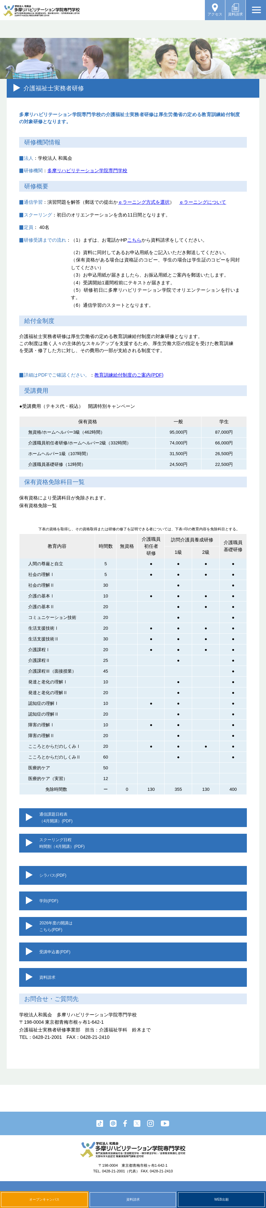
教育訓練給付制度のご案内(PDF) (128, 375)
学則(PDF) (48, 901)
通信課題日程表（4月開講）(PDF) (56, 817)
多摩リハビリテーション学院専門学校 (87, 170)
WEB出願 (221, 1199)
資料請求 (235, 9)
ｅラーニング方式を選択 (144, 202)
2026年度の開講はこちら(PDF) (56, 926)
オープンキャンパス (44, 1199)
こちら (134, 240)
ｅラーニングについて (202, 202)
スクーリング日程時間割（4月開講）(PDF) (62, 843)
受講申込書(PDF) (54, 952)
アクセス (215, 9)
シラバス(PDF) (52, 875)
